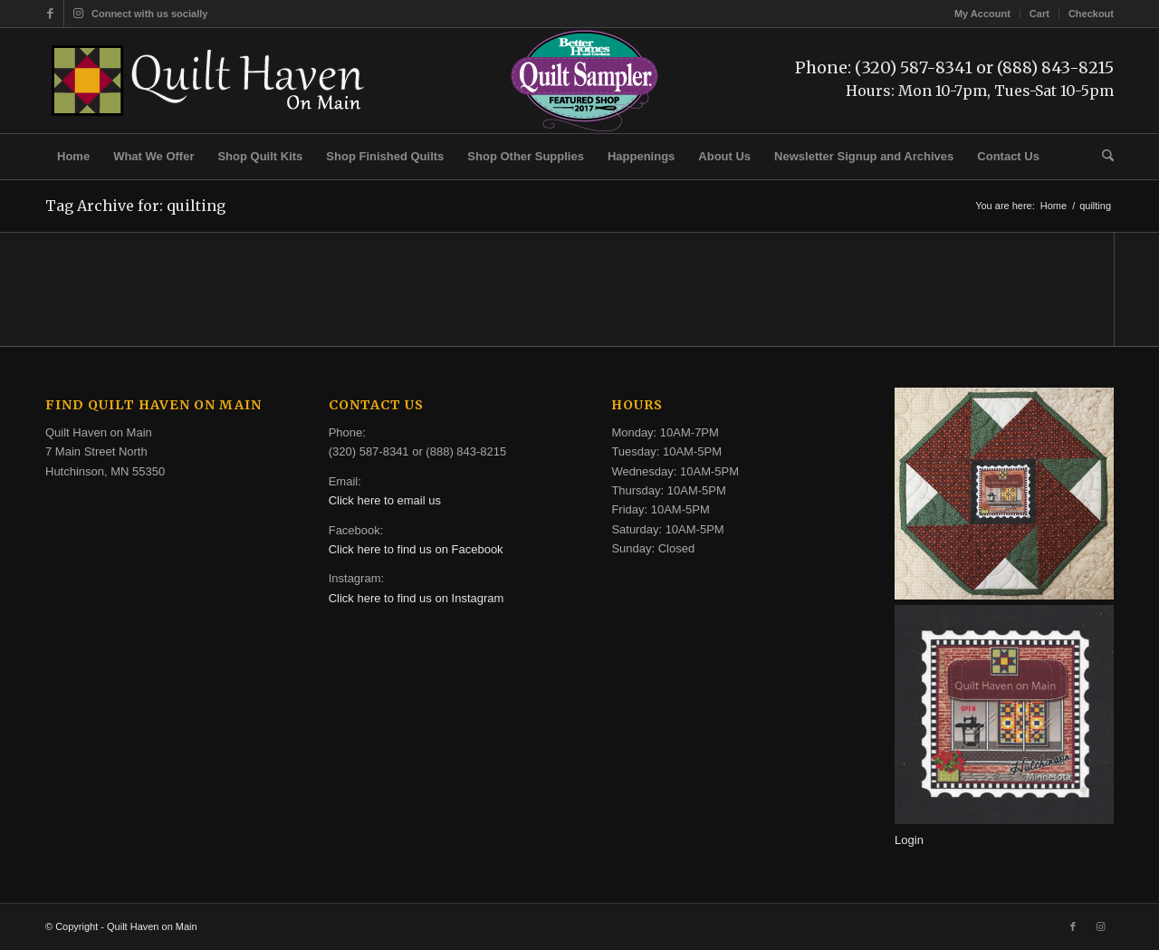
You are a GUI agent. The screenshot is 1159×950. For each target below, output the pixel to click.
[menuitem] (982, 13)
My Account (982, 13)
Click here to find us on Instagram (416, 598)
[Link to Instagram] (77, 13)
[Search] (1102, 156)
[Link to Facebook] (50, 13)
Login (909, 840)
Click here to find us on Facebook (416, 549)
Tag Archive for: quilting (135, 206)
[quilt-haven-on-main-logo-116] (209, 80)
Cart (1039, 13)
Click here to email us (385, 500)
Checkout (1091, 13)
